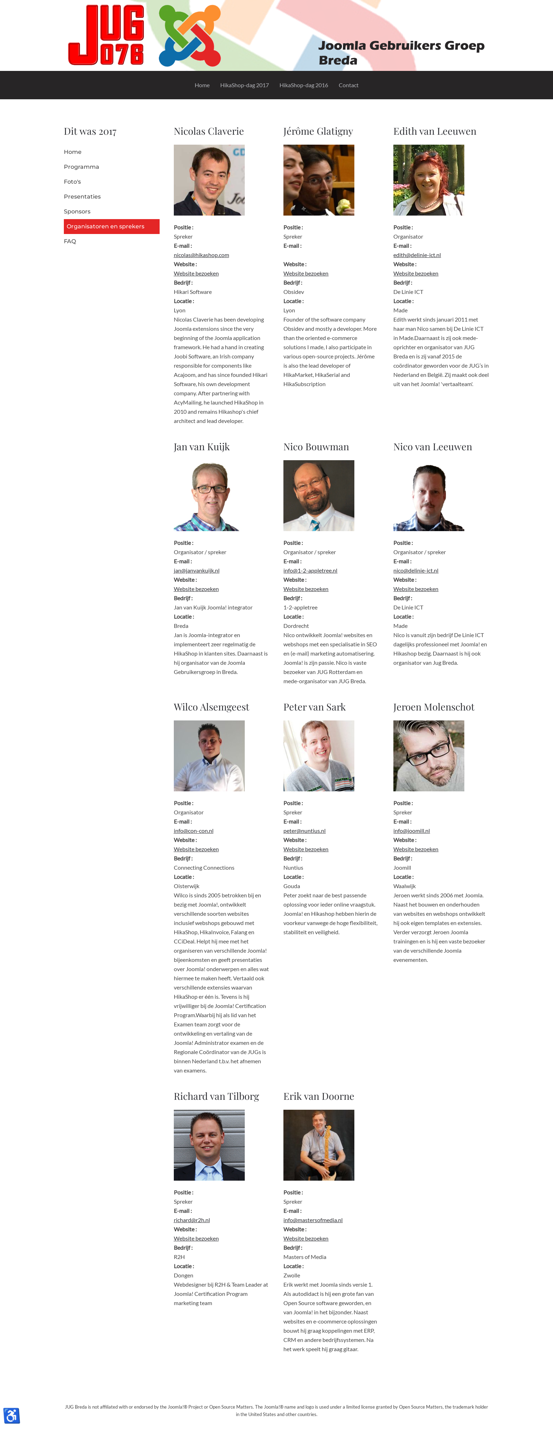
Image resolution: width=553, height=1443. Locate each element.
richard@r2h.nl (192, 1219)
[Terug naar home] (277, 35)
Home (202, 85)
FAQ (70, 241)
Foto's (72, 181)
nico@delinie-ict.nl (415, 570)
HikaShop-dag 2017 (244, 85)
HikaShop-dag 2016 (304, 85)
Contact (349, 85)
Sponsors (77, 211)
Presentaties (82, 196)
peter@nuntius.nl (304, 830)
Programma (81, 166)
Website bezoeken (196, 273)
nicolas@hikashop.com (201, 254)
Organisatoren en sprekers (105, 226)
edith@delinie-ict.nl (417, 254)
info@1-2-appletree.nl (310, 570)
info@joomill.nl (411, 830)
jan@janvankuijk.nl (197, 570)
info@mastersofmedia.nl (313, 1219)
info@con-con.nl (194, 830)
